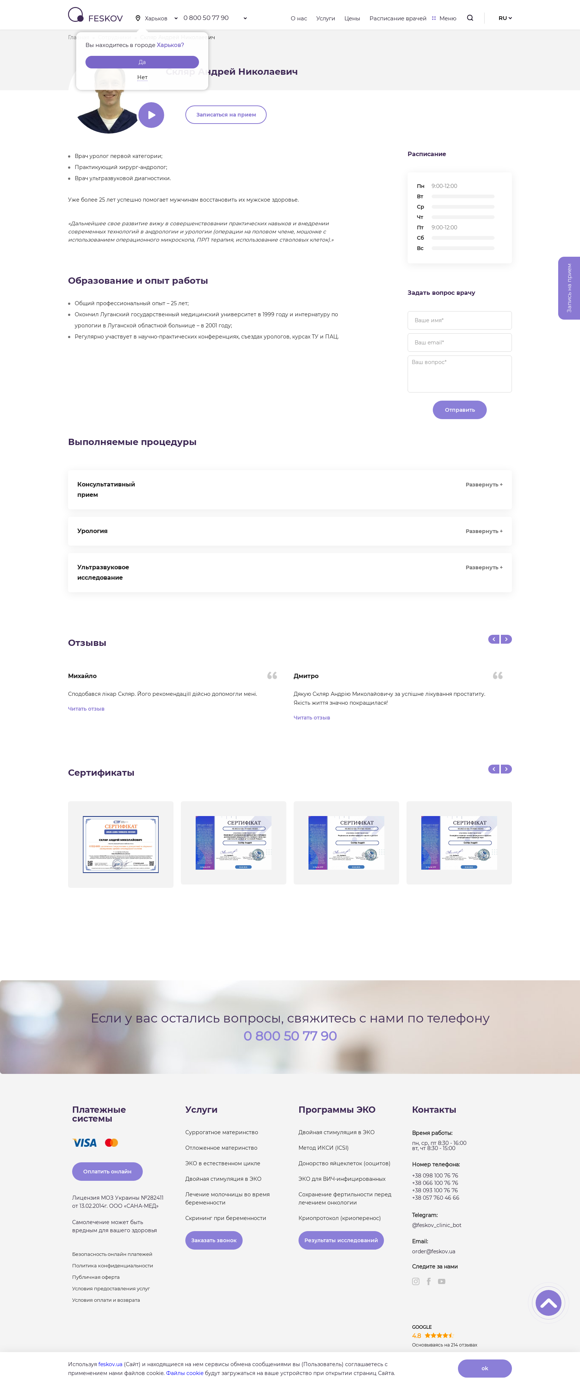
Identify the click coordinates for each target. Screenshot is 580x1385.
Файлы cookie (184, 1373)
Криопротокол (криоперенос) (340, 1218)
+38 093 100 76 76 (435, 1190)
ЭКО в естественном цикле (222, 1163)
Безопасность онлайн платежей (112, 1254)
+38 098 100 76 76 (435, 1175)
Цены (352, 18)
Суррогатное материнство (221, 1132)
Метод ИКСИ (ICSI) (324, 1148)
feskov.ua (110, 1364)
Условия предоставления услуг (111, 1288)
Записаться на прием (226, 114)
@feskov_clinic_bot (437, 1225)
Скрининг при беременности (225, 1218)
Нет (142, 77)
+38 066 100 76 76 (435, 1183)
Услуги (325, 18)
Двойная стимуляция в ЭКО (223, 1179)
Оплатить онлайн (107, 1171)
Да (142, 62)
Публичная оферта (96, 1277)
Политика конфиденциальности (112, 1265)
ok (485, 1368)
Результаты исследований (341, 1240)
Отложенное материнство (221, 1148)
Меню (446, 18)
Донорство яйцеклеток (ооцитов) (345, 1163)
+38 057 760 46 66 (435, 1197)
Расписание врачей (398, 18)
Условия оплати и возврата (106, 1300)
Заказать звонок (214, 1240)
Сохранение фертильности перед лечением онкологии (345, 1198)
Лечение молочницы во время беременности (227, 1198)
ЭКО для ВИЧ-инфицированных (342, 1179)
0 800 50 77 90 (206, 17)
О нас (299, 18)
